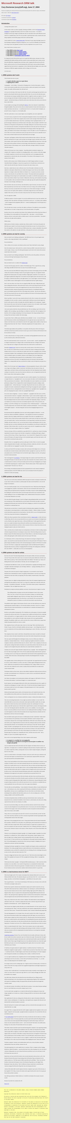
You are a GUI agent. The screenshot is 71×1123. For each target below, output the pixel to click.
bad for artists (22, 54)
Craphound (13, 17)
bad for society (22, 51)
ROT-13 (26, 105)
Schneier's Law (12, 347)
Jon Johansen (17, 457)
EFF (6, 15)
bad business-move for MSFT (22, 55)
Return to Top (6, 1083)
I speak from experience (9, 935)
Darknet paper (24, 262)
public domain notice (15, 12)
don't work (20, 50)
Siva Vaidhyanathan (9, 1016)
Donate (9, 15)
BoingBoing (14, 19)
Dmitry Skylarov (21, 366)
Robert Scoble (34, 517)
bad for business (23, 52)
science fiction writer (20, 40)
